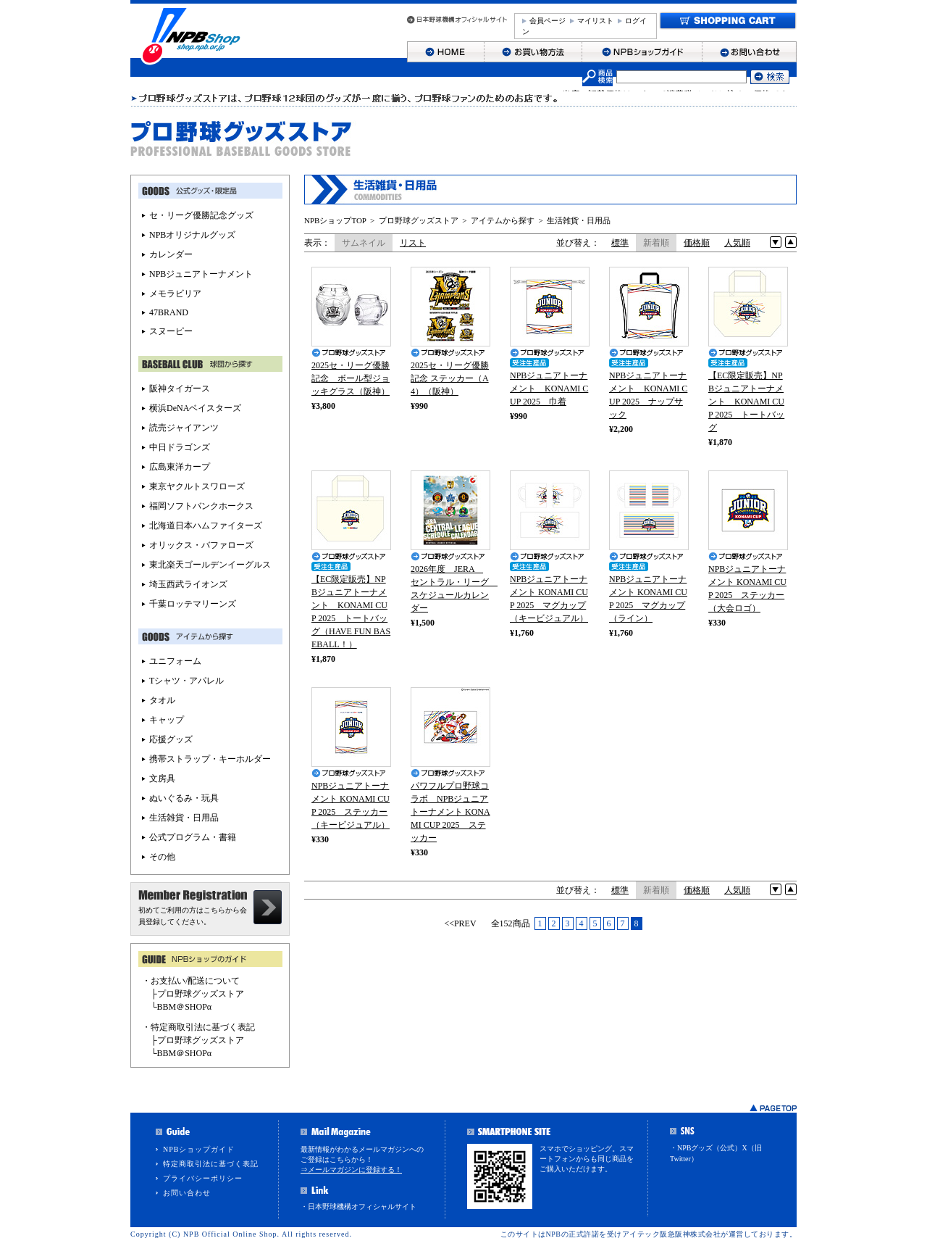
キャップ (166, 720)
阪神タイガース (179, 388)
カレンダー (171, 254)
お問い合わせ (187, 1193)
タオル (162, 700)
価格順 (697, 243)
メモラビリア (175, 293)
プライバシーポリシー (203, 1178)
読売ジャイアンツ (184, 428)
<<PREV (460, 923)
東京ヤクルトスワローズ (197, 486)
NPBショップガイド (199, 1149)
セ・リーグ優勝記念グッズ (201, 215)
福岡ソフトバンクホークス (201, 506)
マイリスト (595, 21)
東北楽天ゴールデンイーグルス (210, 565)
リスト (413, 243)
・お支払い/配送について (191, 981)
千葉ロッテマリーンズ (192, 604)
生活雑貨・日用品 (579, 220)
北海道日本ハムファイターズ (205, 525)
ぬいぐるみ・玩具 (184, 798)
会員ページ (547, 21)
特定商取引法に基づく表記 (211, 1164)
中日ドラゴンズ (179, 447)
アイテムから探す (502, 220)
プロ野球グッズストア (418, 220)
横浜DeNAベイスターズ (195, 408)
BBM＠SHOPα (184, 1007)
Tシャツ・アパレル (186, 681)
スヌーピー (171, 331)
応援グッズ (171, 739)
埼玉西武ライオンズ (188, 584)
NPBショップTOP (335, 220)
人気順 (737, 243)
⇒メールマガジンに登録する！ (351, 1170)
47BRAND (168, 312)
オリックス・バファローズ (201, 545)
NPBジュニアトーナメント (201, 274)
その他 (162, 857)
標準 (620, 243)
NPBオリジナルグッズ (192, 235)
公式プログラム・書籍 (192, 837)
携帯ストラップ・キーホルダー (210, 759)
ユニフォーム (175, 661)
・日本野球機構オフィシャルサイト (358, 1207)
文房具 (162, 778)
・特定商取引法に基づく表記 (198, 1027)
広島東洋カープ (179, 467)
